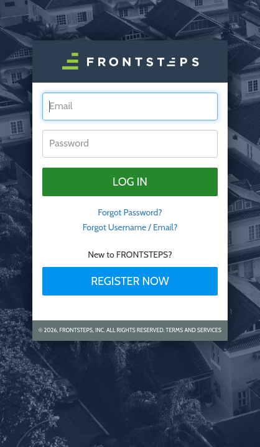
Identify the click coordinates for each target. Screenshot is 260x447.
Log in (130, 182)
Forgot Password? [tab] (130, 212)
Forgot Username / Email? (130, 227)
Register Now (130, 281)
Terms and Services (193, 330)
